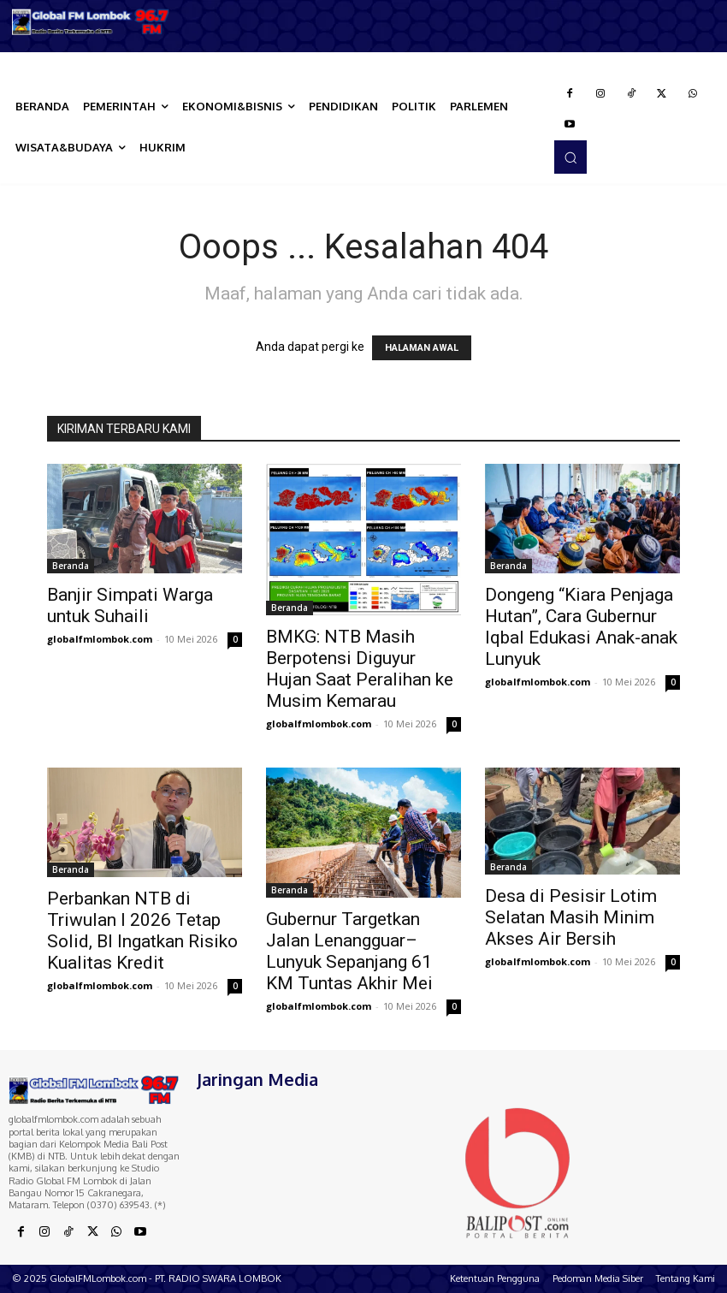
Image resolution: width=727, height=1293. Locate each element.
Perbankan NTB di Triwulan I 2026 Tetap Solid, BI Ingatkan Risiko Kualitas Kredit (142, 930)
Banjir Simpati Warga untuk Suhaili (130, 605)
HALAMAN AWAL (421, 347)
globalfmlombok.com (99, 638)
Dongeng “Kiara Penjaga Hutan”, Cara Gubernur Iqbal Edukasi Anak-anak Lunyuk (581, 626)
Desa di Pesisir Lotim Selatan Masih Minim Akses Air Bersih (571, 917)
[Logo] (91, 22)
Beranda (70, 566)
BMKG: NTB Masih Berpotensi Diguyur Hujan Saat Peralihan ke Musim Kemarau (359, 668)
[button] (570, 156)
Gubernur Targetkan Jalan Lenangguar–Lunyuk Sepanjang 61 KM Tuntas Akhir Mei (349, 951)
